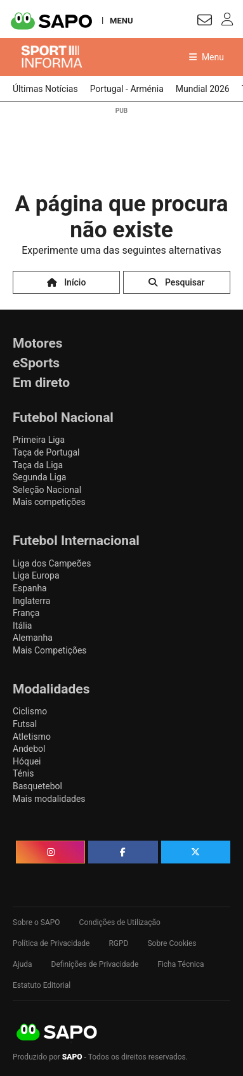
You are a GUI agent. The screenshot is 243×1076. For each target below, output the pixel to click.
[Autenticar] (204, 22)
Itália (22, 625)
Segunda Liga (39, 477)
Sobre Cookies (171, 943)
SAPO (57, 1033)
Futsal (25, 724)
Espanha (30, 588)
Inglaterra (31, 601)
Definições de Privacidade (95, 964)
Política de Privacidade (51, 943)
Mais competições (49, 502)
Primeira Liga (39, 440)
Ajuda (22, 964)
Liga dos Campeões (52, 563)
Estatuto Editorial (41, 985)
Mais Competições (50, 650)
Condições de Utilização (120, 922)
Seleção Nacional (47, 490)
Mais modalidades (49, 799)
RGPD (118, 943)
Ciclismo (30, 711)
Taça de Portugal (46, 452)
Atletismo (32, 737)
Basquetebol (37, 786)
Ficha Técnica (180, 964)
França (26, 613)
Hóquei (27, 761)
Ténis (23, 773)
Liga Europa (36, 575)
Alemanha (33, 638)
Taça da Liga (38, 465)
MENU (121, 20)
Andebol (29, 749)
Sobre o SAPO (36, 922)
